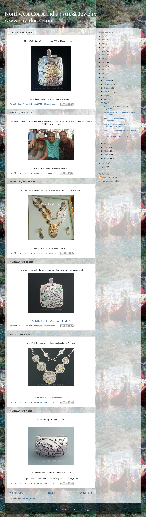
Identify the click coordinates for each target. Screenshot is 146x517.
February (107, 155)
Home (51, 492)
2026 (104, 36)
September (108, 92)
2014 (104, 163)
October (107, 88)
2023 (104, 47)
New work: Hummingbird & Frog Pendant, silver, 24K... (117, 125)
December (108, 81)
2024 (104, 44)
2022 (104, 51)
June (106, 103)
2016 (104, 73)
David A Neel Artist (109, 177)
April (106, 147)
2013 (104, 167)
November (108, 84)
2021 (104, 55)
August (107, 95)
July (106, 99)
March (107, 151)
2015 (104, 77)
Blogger (87, 510)
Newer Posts (16, 492)
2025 (104, 40)
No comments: (50, 104)
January (107, 158)
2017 (104, 70)
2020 (104, 58)
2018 (104, 66)
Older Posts (86, 492)
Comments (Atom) (27, 499)
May (106, 143)
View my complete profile (109, 181)
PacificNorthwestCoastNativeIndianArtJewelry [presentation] (51, 397)
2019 (104, 62)
